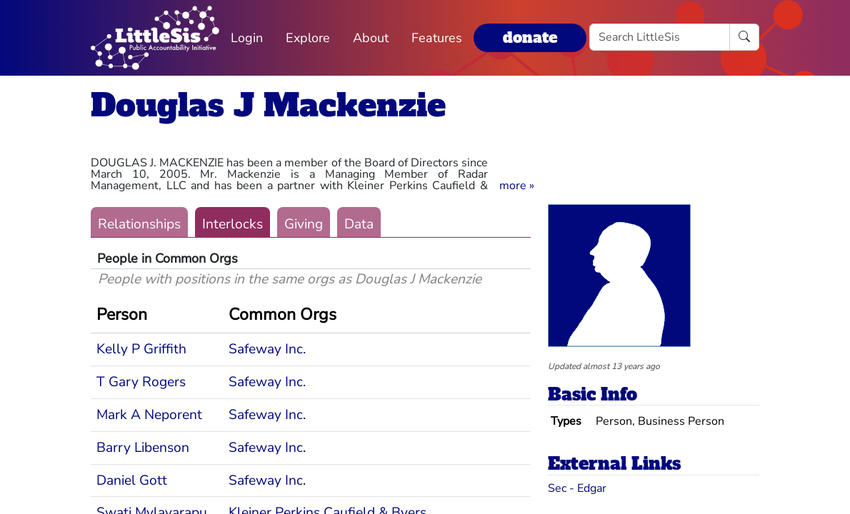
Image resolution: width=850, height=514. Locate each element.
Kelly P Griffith (141, 349)
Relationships (139, 224)
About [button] (371, 37)
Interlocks (232, 224)
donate (530, 37)
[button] (516, 185)
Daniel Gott (131, 480)
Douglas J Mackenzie (268, 105)
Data (359, 224)
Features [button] (436, 37)
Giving (303, 224)
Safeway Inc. (267, 349)
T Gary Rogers (141, 382)
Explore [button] (308, 37)
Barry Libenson (142, 447)
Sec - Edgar (577, 488)
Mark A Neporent (149, 414)
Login (247, 37)
